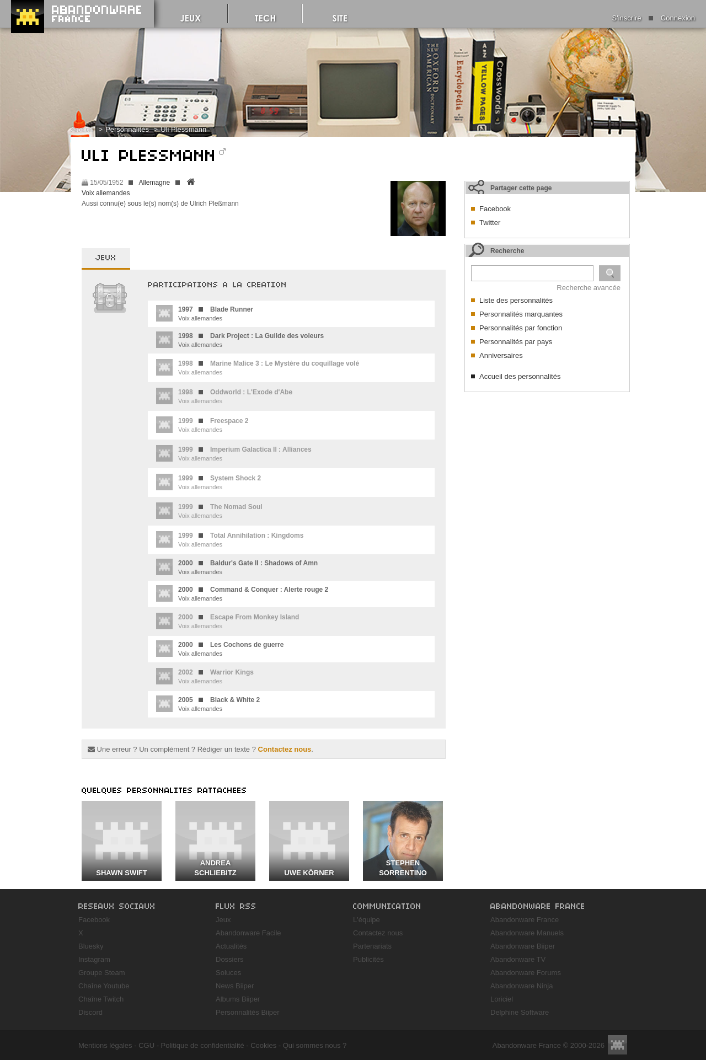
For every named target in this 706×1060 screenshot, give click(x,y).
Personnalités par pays (515, 341)
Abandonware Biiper (522, 946)
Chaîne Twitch (101, 999)
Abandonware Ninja (521, 986)
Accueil (82, 129)
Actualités (231, 946)
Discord (90, 1012)
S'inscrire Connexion (653, 18)
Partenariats (372, 946)
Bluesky (91, 946)
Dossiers (230, 959)
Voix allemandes (106, 193)
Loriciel (501, 999)
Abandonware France (524, 920)
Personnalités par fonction (520, 327)
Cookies (263, 1045)
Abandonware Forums (525, 972)
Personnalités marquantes (521, 314)
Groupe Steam (101, 972)
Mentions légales (105, 1045)
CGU (146, 1045)
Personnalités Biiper (248, 1012)
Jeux (223, 920)
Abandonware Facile (248, 933)
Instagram (94, 959)
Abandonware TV (517, 959)
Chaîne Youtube (104, 986)
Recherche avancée (589, 287)
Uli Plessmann (183, 129)
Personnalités (127, 129)
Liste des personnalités (516, 300)
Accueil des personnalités (519, 376)
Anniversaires (501, 355)
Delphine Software (519, 1012)
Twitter (489, 222)
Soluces (228, 972)
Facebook (495, 208)
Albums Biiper (238, 999)
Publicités (368, 959)
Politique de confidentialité (202, 1045)
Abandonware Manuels (527, 933)
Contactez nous (285, 749)
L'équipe (366, 920)
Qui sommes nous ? (315, 1045)
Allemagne (154, 182)
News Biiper (235, 986)
